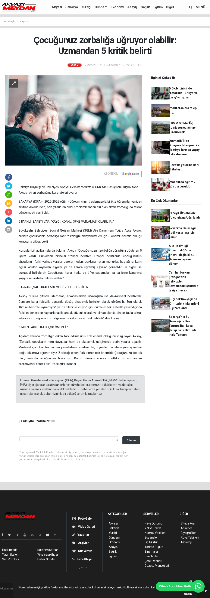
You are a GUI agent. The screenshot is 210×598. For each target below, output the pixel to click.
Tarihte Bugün (154, 547)
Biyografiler (188, 533)
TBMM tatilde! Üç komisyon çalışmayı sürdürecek (182, 127)
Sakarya (71, 7)
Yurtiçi (86, 7)
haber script (8, 593)
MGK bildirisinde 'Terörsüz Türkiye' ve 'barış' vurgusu (183, 93)
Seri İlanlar (152, 556)
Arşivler (80, 543)
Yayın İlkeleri (10, 554)
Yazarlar (80, 534)
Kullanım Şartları (48, 550)
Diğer (170, 7)
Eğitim (158, 7)
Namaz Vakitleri (155, 533)
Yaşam (24, 21)
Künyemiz (82, 551)
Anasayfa (10, 21)
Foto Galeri (83, 518)
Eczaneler (151, 537)
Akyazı (57, 7)
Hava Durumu (154, 523)
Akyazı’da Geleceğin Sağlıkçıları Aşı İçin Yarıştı (182, 232)
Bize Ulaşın (82, 559)
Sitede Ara (188, 523)
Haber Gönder (46, 559)
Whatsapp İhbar (47, 554)
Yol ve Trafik (153, 528)
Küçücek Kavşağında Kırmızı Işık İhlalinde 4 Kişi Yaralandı (184, 303)
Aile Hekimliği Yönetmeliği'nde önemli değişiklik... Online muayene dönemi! (182, 254)
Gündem (101, 7)
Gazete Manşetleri (157, 565)
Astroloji (186, 542)
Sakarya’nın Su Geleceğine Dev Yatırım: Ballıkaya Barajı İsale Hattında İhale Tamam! (183, 325)
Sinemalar (151, 551)
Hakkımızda (10, 550)
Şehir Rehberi (153, 561)
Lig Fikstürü (152, 542)
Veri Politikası (10, 559)
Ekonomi (117, 7)
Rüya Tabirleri (189, 537)
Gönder (131, 440)
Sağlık (145, 7)
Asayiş (132, 7)
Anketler (186, 528)
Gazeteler (88, 568)
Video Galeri (83, 526)
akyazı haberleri (24, 398)
